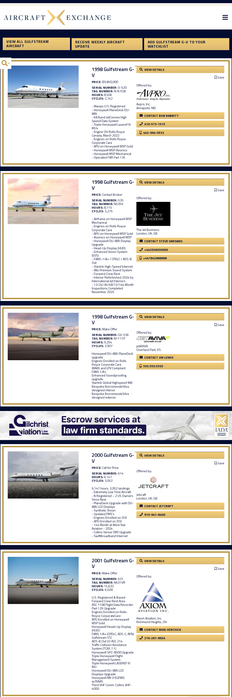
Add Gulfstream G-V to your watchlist (177, 46)
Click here (196, 618)
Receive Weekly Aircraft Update (99, 46)
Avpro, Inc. (180, 104)
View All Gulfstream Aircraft (25, 46)
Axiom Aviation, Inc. (186, 518)
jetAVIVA (179, 289)
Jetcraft (178, 413)
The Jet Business (184, 205)
